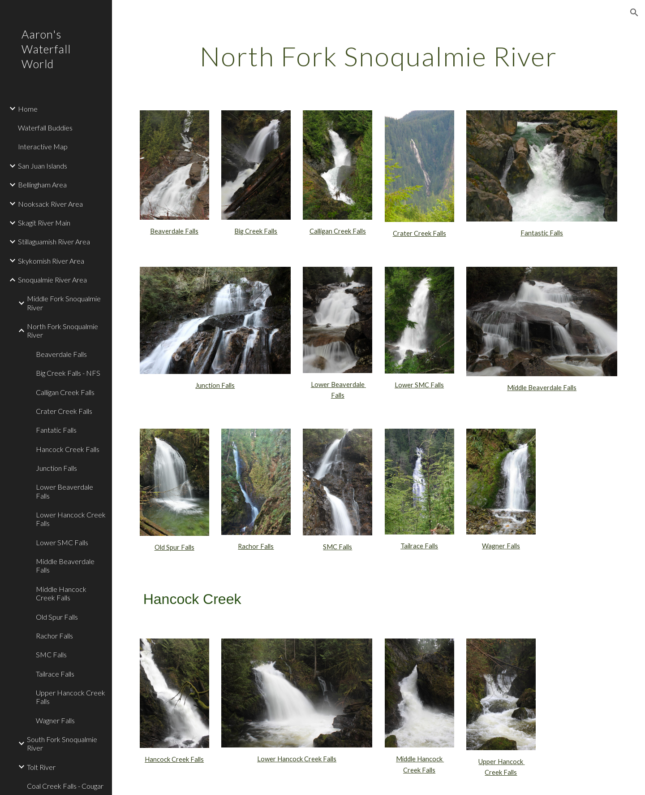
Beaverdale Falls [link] (61, 354)
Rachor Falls (256, 546)
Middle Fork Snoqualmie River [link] (64, 302)
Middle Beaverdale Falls (541, 387)
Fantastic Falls (541, 233)
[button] (634, 12)
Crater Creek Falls (419, 233)
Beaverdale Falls (174, 231)
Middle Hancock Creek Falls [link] (61, 593)
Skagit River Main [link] (44, 222)
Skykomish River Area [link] (51, 260)
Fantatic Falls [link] (56, 430)
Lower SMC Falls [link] (62, 542)
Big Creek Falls (255, 231)
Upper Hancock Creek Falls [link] (70, 696)
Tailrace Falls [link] (55, 673)
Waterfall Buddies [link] (45, 127)
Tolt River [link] (41, 767)
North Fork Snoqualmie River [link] (62, 330)
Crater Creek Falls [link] (64, 411)
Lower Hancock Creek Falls (296, 759)
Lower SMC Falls (419, 385)
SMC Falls (337, 547)
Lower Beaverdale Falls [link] (64, 491)
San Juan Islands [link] (42, 165)
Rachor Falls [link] (54, 635)
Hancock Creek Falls (174, 759)
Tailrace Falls (419, 546)
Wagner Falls (501, 546)
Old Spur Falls (174, 547)
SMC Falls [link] (51, 654)
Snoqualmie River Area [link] (52, 279)
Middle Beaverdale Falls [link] (65, 565)
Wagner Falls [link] (55, 720)
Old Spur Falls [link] (57, 617)
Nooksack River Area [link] (50, 204)
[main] (379, 56)
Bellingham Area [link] (42, 184)
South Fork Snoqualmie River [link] (62, 743)
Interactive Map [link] (43, 146)
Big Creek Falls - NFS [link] (68, 373)
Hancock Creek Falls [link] (67, 449)
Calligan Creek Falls (338, 231)
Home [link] (28, 108)
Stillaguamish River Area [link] (54, 241)
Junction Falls (215, 385)
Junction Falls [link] (56, 468)
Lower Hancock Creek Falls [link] (71, 518)
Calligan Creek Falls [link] (65, 392)
